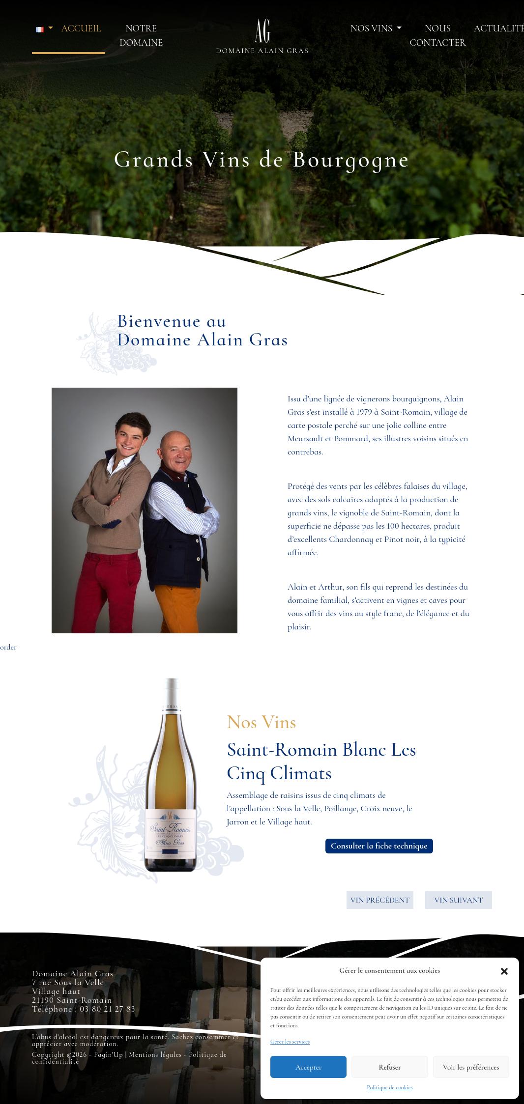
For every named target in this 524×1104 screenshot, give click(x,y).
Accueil (81, 28)
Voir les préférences (471, 1067)
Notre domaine (141, 36)
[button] (504, 970)
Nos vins (372, 28)
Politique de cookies (390, 1087)
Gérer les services (290, 1041)
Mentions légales (155, 1054)
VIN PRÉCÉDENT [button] (379, 900)
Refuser (390, 1067)
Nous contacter (437, 36)
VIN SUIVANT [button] (458, 900)
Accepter (308, 1067)
